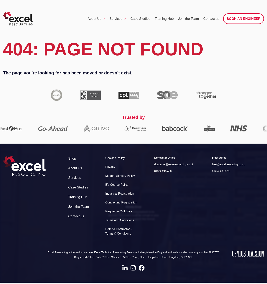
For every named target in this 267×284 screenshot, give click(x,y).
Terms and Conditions (119, 220)
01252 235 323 (220, 171)
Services (117, 19)
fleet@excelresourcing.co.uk (228, 164)
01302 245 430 (163, 171)
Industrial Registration (119, 193)
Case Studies (140, 19)
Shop (72, 158)
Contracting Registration (121, 202)
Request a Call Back (118, 211)
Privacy (110, 166)
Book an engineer (244, 19)
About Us (96, 19)
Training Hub (164, 19)
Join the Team (188, 19)
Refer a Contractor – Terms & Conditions (118, 231)
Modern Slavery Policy (120, 175)
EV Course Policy (116, 184)
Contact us (211, 19)
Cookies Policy (115, 158)
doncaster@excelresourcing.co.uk (173, 164)
